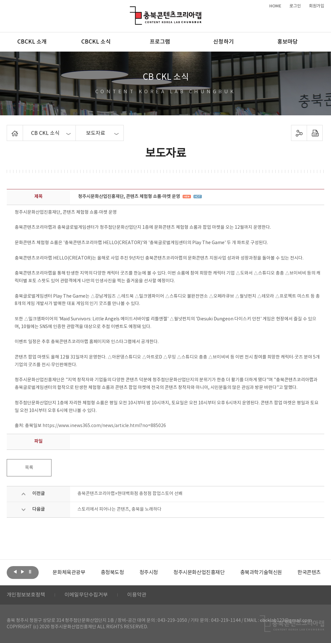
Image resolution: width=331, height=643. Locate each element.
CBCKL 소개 (32, 42)
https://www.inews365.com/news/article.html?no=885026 (104, 425)
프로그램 (160, 42)
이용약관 (136, 595)
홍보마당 (287, 42)
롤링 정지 (30, 572)
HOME (275, 6)
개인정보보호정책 (26, 595)
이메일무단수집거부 (86, 595)
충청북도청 (112, 572)
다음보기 (23, 572)
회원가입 (316, 6)
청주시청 (148, 572)
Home (8, 128)
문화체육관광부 (68, 572)
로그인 (295, 6)
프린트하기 (314, 133)
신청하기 (223, 42)
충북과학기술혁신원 (261, 572)
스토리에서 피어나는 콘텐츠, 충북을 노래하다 (119, 509)
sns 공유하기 (299, 133)
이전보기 (15, 572)
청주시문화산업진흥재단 (199, 572)
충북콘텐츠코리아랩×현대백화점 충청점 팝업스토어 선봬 (130, 493)
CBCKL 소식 (96, 42)
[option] (69, 572)
